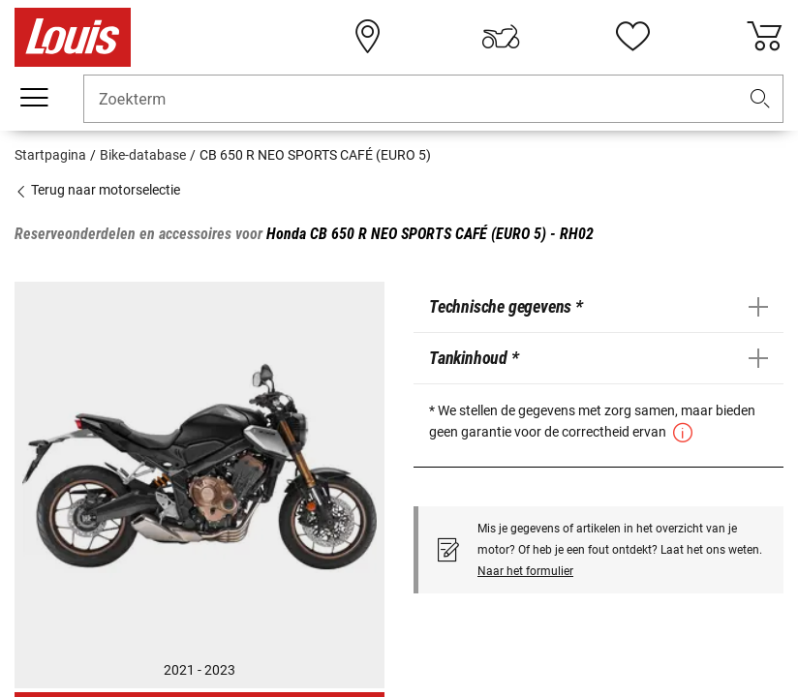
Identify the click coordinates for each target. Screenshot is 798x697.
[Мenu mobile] (34, 97)
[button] (760, 99)
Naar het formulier (525, 571)
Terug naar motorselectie (97, 189)
